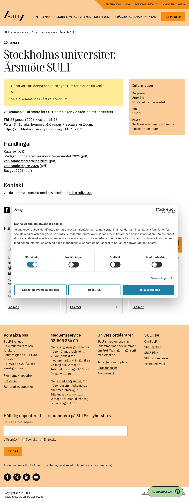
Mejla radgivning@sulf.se (67, 347)
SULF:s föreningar (156, 358)
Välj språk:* (11, 439)
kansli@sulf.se (13, 368)
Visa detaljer (159, 278)
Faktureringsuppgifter (18, 386)
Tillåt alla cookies (148, 289)
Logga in (168, 4)
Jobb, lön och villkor (74, 17)
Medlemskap (45, 17)
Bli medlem (173, 17)
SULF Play (151, 352)
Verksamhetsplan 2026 (21, 166)
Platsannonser (107, 368)
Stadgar (10, 156)
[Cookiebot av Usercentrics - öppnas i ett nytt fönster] (158, 210)
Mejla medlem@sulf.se (66, 381)
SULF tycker (103, 17)
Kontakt (151, 17)
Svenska (31, 439)
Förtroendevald (146, 4)
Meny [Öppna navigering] (181, 4)
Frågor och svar (128, 17)
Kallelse (10, 151)
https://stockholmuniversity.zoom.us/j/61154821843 (44, 129)
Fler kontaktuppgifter (18, 375)
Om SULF (150, 341)
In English (113, 4)
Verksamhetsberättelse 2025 (26, 161)
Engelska (50, 439)
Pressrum (10, 381)
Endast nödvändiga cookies (40, 289)
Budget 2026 (14, 170)
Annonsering (105, 373)
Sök (127, 4)
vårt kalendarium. (54, 99)
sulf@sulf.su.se (80, 193)
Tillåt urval (95, 289)
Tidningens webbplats (112, 362)
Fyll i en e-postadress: (18, 422)
